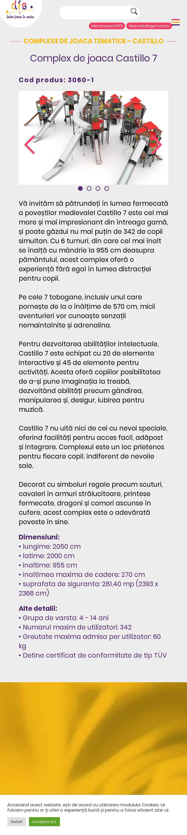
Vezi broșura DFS (107, 25)
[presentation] (29, 145)
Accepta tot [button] (44, 821)
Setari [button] (16, 821)
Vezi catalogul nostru (149, 25)
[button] (80, 188)
